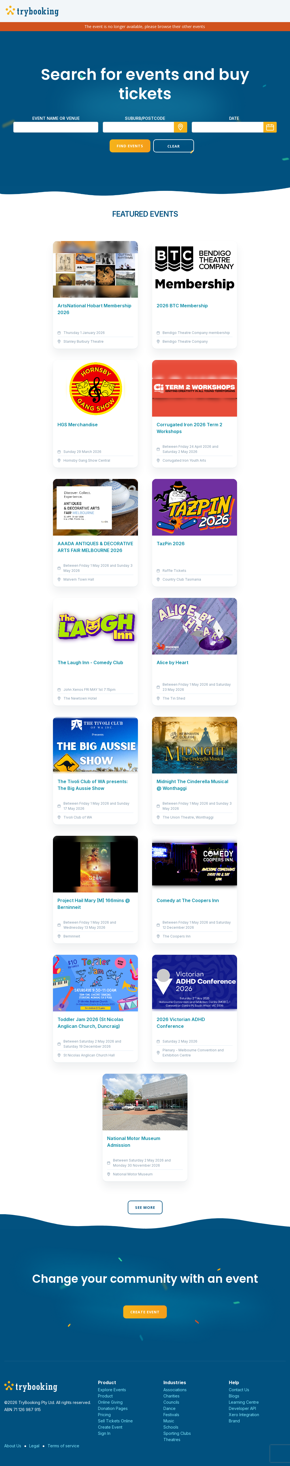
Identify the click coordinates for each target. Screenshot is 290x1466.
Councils (171, 1402)
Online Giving (110, 1402)
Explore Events (112, 1389)
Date (234, 118)
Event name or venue (56, 118)
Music (168, 1420)
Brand (234, 1420)
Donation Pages (113, 1408)
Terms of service (63, 1445)
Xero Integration (244, 1414)
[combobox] (145, 127)
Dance (169, 1408)
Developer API (242, 1408)
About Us (12, 1445)
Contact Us (239, 1389)
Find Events (123, 145)
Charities (171, 1395)
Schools (170, 1427)
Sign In (104, 1433)
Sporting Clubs (177, 1433)
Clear (167, 146)
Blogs (234, 1395)
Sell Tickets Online (115, 1420)
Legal (34, 1445)
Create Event (145, 1311)
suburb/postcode (145, 118)
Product (105, 1395)
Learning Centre (244, 1402)
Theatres (171, 1439)
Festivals (171, 1414)
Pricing (104, 1414)
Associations (175, 1389)
